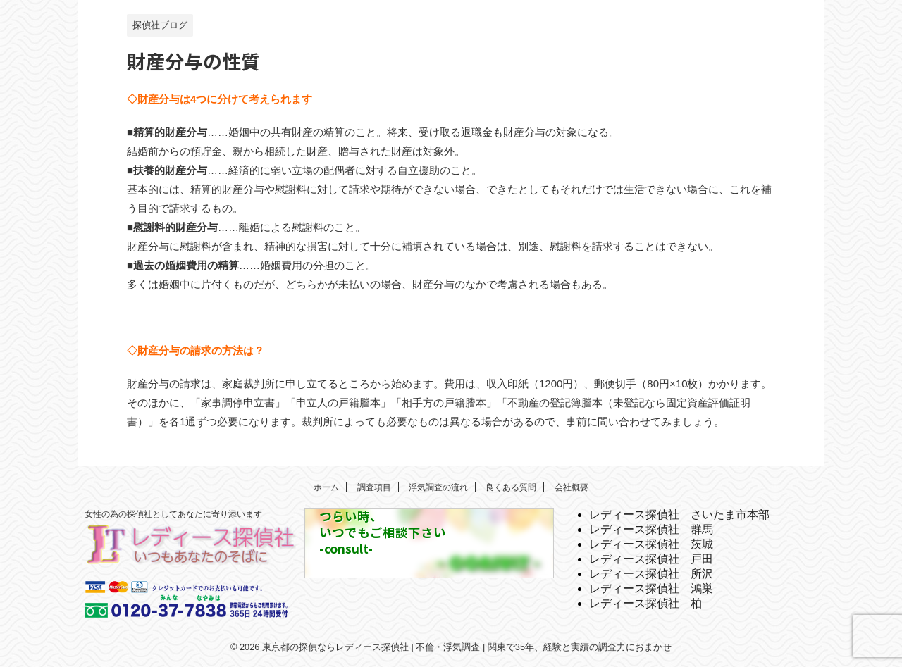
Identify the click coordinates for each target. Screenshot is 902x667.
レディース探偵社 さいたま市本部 (679, 514)
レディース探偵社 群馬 (651, 529)
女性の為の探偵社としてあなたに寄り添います (173, 514)
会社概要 (571, 487)
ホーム (326, 487)
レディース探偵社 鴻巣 (651, 588)
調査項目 (374, 487)
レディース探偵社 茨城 (651, 544)
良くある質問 (511, 487)
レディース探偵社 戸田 (651, 559)
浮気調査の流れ (438, 487)
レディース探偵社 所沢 (651, 574)
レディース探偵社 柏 (645, 603)
